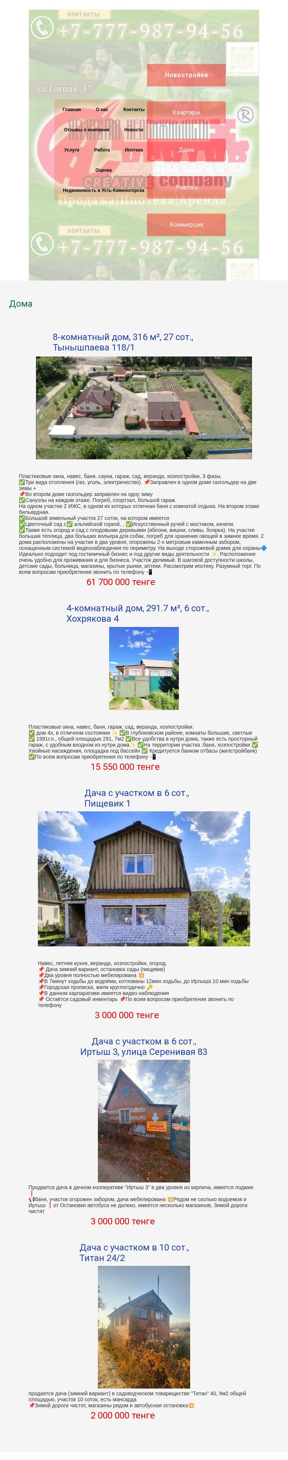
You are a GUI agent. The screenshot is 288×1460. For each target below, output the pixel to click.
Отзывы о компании (87, 129)
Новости (133, 129)
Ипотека (134, 150)
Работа (102, 150)
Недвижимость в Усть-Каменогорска (103, 190)
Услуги (71, 150)
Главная (72, 109)
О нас (102, 109)
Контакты (134, 109)
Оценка (104, 170)
